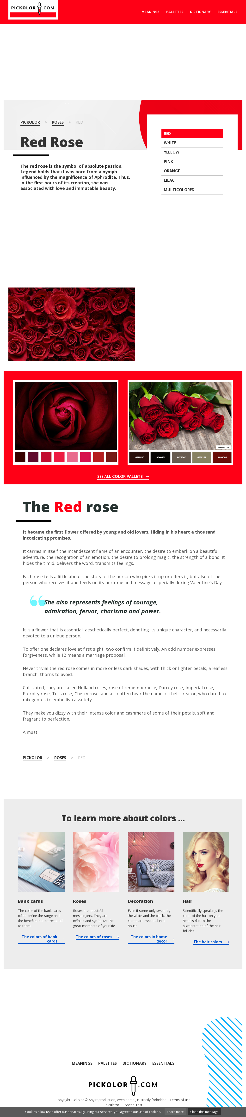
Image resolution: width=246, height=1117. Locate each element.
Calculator (111, 1105)
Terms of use (180, 1099)
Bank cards (30, 901)
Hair (187, 901)
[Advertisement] (123, 62)
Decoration (140, 901)
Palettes (174, 11)
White (170, 142)
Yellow (171, 152)
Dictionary (200, 11)
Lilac (169, 180)
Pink (168, 161)
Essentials (227, 11)
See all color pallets (120, 476)
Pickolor (30, 122)
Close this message (204, 1112)
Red (167, 133)
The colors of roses (94, 937)
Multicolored (179, 189)
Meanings (150, 11)
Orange (172, 171)
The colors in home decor (149, 939)
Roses (58, 122)
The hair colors (207, 942)
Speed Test (133, 1105)
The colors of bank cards (39, 939)
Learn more (175, 1112)
